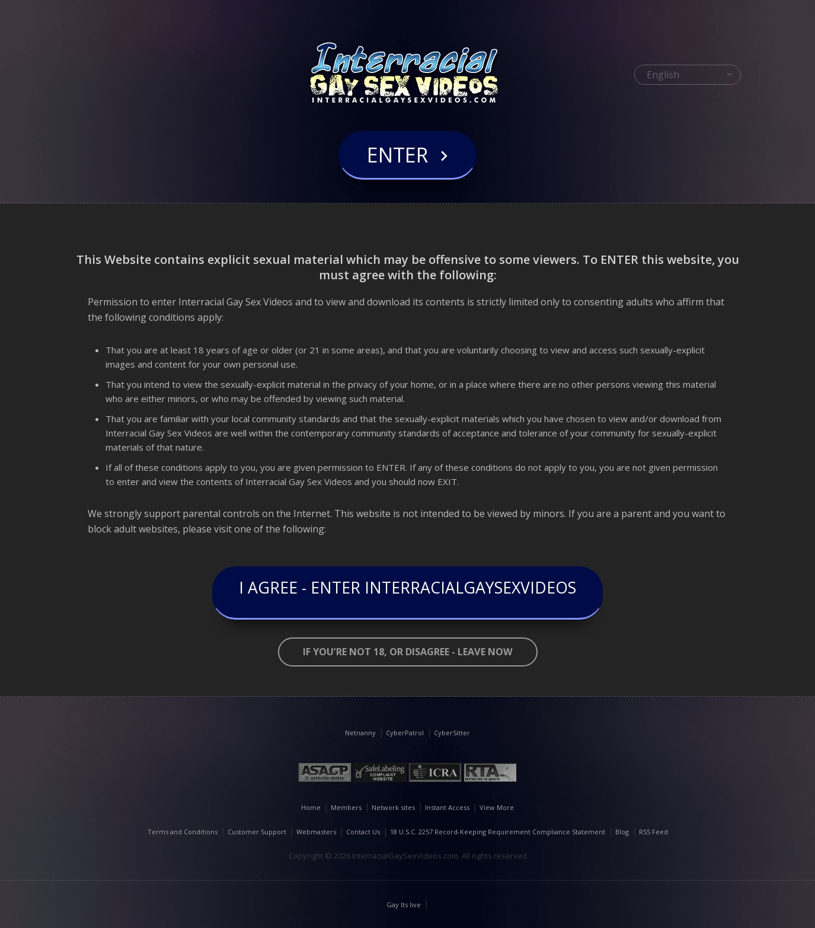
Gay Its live (403, 904)
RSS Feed (653, 831)
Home (311, 807)
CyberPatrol (405, 732)
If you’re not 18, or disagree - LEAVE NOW (407, 652)
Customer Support (257, 831)
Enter (397, 168)
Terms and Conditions (183, 831)
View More (497, 807)
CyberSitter (452, 732)
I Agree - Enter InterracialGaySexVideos (408, 593)
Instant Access (447, 807)
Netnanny (360, 732)
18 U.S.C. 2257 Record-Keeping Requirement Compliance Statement (497, 831)
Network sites (393, 807)
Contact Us (363, 831)
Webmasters (316, 831)
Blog (622, 831)
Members (346, 807)
